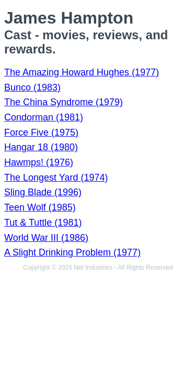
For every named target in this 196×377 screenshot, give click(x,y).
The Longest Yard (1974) (56, 177)
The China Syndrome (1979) (63, 102)
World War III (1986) (46, 237)
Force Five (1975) (41, 132)
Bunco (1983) (32, 87)
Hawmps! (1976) (38, 162)
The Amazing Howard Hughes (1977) (81, 72)
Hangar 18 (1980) (41, 147)
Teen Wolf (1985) (40, 207)
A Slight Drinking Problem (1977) (72, 252)
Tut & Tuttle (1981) (43, 222)
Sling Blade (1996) (43, 192)
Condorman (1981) (43, 117)
